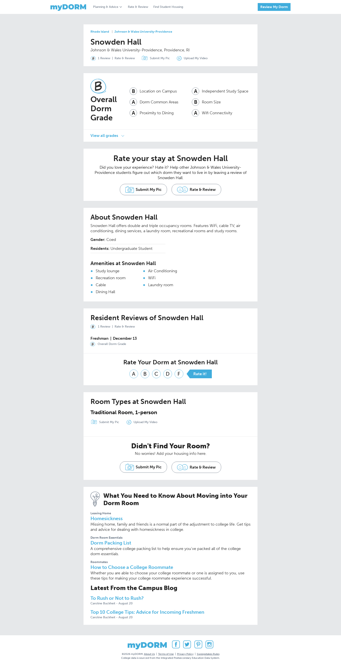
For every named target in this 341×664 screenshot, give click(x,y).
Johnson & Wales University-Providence (143, 32)
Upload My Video (197, 58)
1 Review (99, 58)
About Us (149, 652)
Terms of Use (166, 652)
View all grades (104, 135)
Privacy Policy (185, 652)
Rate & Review (138, 7)
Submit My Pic (160, 58)
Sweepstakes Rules (208, 652)
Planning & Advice (105, 7)
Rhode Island (99, 32)
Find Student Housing (168, 7)
